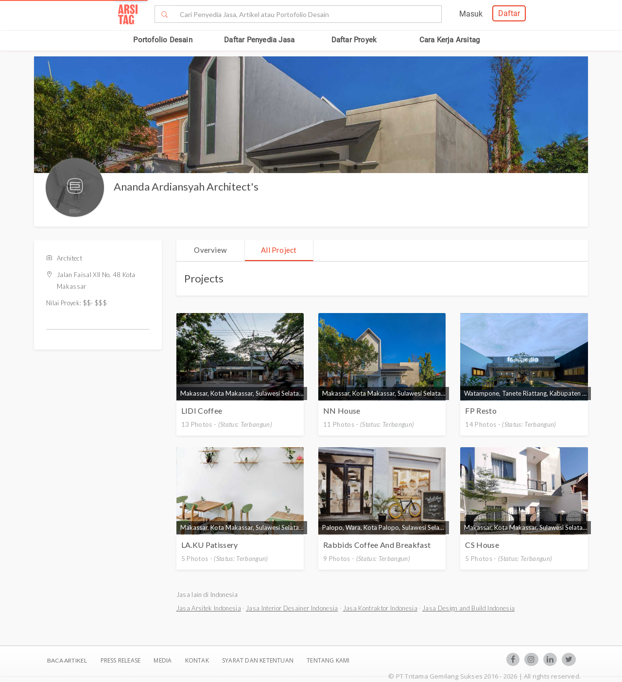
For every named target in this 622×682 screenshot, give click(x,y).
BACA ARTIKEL (67, 660)
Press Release (120, 660)
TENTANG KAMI (328, 660)
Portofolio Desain (162, 39)
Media (163, 660)
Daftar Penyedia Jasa (259, 39)
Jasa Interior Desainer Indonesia (292, 608)
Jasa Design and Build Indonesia (468, 608)
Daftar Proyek (354, 39)
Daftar (509, 13)
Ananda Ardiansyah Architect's (186, 186)
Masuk (471, 13)
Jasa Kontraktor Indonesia (380, 608)
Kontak (197, 660)
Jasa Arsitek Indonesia (208, 608)
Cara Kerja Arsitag (449, 39)
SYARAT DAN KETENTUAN (258, 660)
